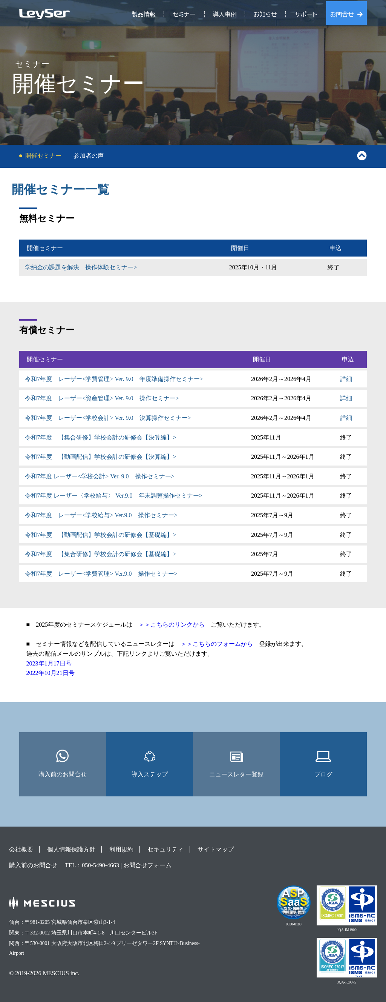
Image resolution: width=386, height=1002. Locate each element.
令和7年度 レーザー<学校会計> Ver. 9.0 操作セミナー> (99, 476)
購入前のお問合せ (62, 764)
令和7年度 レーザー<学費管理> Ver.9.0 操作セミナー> (101, 573)
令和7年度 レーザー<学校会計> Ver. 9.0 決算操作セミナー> (108, 418)
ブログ (323, 764)
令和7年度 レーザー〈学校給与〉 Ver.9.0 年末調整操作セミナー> (113, 495)
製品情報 (144, 14)
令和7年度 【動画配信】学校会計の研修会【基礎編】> (100, 535)
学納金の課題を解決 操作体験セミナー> (81, 267)
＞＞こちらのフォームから (217, 644)
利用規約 (121, 849)
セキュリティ (165, 849)
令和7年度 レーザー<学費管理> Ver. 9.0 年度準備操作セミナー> (114, 379)
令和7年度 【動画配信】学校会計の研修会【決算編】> (100, 456)
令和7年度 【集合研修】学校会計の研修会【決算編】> (100, 437)
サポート (306, 14)
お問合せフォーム (147, 865)
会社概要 (21, 849)
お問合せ (342, 14)
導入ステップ (150, 764)
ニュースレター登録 (236, 764)
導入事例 (225, 14)
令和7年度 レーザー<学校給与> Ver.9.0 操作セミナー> (101, 515)
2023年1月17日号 (49, 663)
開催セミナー (43, 155)
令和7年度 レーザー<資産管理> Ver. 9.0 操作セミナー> (102, 398)
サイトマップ (216, 849)
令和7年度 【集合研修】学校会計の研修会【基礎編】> (100, 554)
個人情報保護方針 (71, 849)
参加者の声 (89, 155)
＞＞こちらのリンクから (171, 624)
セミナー (184, 14)
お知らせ (265, 14)
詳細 (346, 379)
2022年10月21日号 (50, 673)
